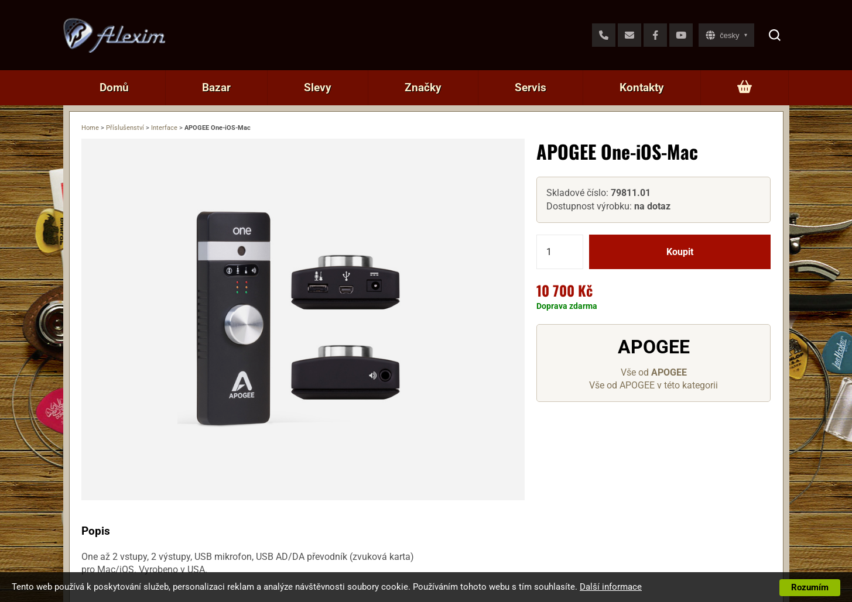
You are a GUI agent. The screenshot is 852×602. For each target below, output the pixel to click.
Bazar (216, 87)
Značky (423, 87)
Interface (164, 128)
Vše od (654, 372)
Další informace (611, 587)
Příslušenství (125, 128)
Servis (530, 87)
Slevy (317, 87)
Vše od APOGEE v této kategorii (653, 385)
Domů (114, 87)
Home (90, 128)
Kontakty (642, 87)
